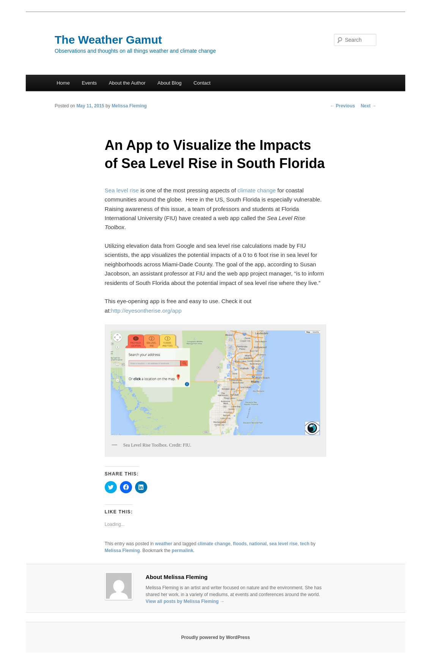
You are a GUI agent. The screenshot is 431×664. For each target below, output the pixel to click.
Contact (202, 83)
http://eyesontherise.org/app (146, 310)
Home (63, 83)
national (258, 543)
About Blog (169, 83)
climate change (257, 190)
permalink (182, 550)
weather (163, 543)
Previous (342, 106)
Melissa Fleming (129, 106)
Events (89, 83)
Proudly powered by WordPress (215, 637)
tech (305, 543)
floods (240, 543)
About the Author (127, 83)
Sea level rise (122, 190)
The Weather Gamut (108, 39)
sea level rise (283, 543)
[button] (215, 382)
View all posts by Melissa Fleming (185, 601)
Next (368, 106)
